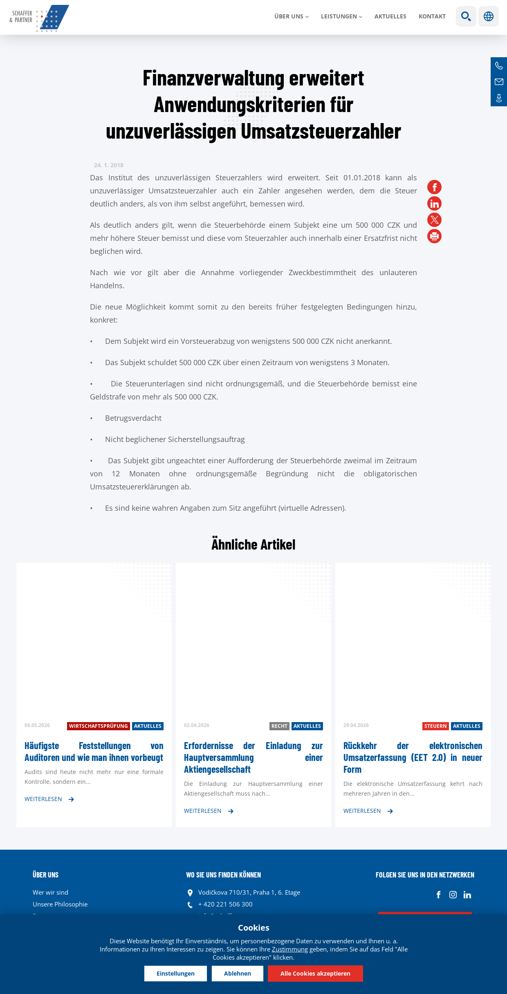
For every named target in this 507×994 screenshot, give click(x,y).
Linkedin (467, 894)
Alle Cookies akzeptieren (315, 973)
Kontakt (432, 16)
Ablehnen (237, 973)
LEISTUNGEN (339, 16)
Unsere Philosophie (60, 904)
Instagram (453, 894)
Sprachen (488, 16)
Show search (466, 16)
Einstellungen (176, 973)
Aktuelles (390, 16)
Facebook (438, 894)
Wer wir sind (50, 892)
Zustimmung (290, 949)
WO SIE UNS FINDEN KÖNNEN (223, 874)
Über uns (288, 16)
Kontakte (499, 98)
